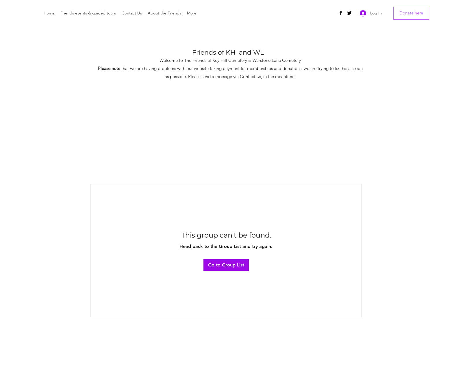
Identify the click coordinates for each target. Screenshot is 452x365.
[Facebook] (341, 13)
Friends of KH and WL (228, 52)
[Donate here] (411, 13)
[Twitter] (349, 13)
